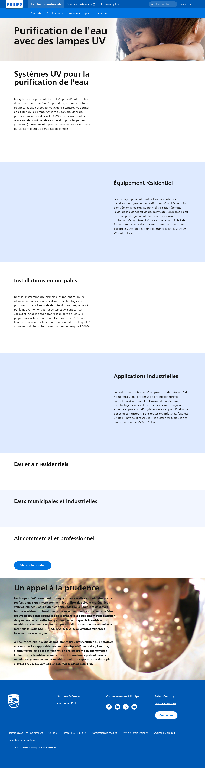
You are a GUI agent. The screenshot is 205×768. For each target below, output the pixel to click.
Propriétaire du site (75, 733)
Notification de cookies (104, 733)
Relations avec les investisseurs (25, 733)
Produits (35, 13)
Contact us (166, 715)
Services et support (80, 13)
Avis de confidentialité (135, 733)
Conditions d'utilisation (21, 740)
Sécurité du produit (164, 733)
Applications (55, 13)
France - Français (165, 703)
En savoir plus (110, 4)
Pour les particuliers (81, 4)
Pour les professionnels (45, 4)
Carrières (53, 733)
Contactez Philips (68, 703)
